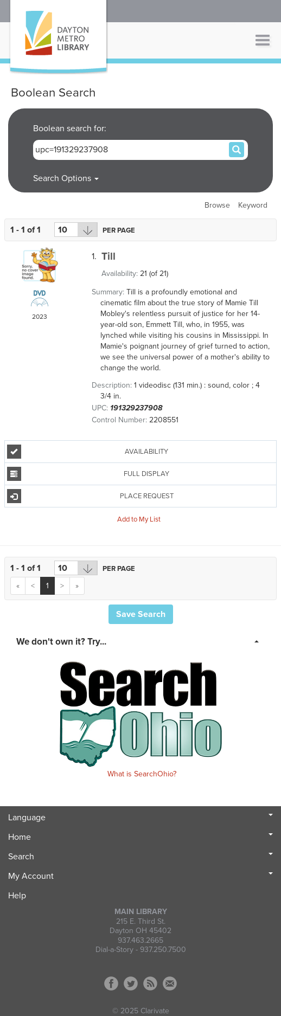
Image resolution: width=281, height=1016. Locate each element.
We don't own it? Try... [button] (61, 641)
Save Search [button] (140, 614)
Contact (169, 983)
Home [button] (140, 837)
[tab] (140, 640)
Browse (217, 205)
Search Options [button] (66, 178)
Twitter (130, 983)
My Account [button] (140, 876)
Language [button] (140, 817)
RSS (150, 983)
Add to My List (139, 519)
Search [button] (140, 856)
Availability (88, 452)
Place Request (90, 496)
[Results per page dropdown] (76, 229)
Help (17, 895)
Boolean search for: (70, 128)
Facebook (111, 983)
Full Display (88, 474)
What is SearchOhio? (141, 774)
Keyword (252, 205)
